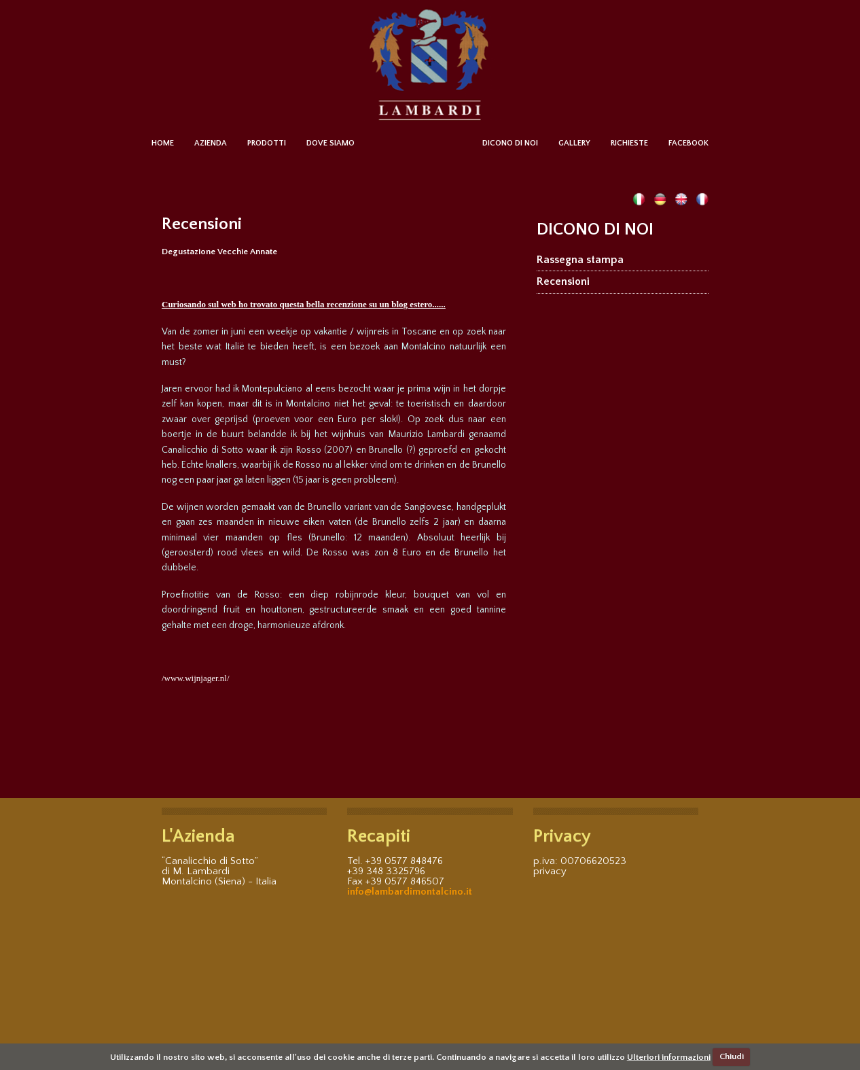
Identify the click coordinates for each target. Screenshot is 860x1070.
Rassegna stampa (580, 260)
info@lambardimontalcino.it (409, 891)
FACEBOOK (688, 143)
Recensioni (563, 281)
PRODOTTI (266, 143)
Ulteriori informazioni (669, 1056)
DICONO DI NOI (510, 143)
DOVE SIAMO (330, 143)
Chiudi (731, 1056)
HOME (162, 143)
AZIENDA (210, 143)
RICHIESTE (629, 143)
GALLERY (574, 143)
